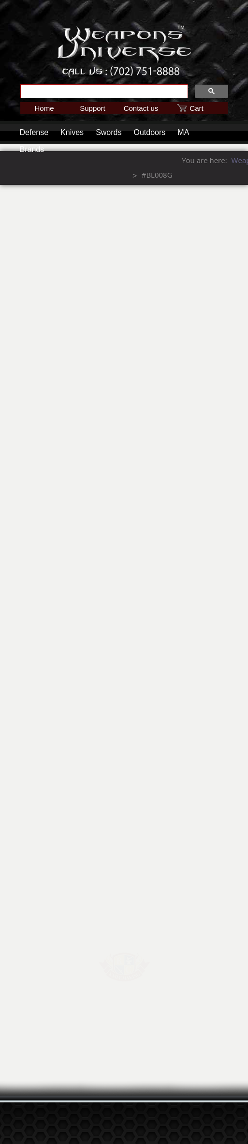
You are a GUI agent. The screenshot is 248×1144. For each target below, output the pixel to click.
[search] (103, 91)
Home (44, 108)
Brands (32, 149)
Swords (108, 132)
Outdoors (149, 132)
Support (92, 108)
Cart (196, 108)
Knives (72, 132)
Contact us (141, 108)
